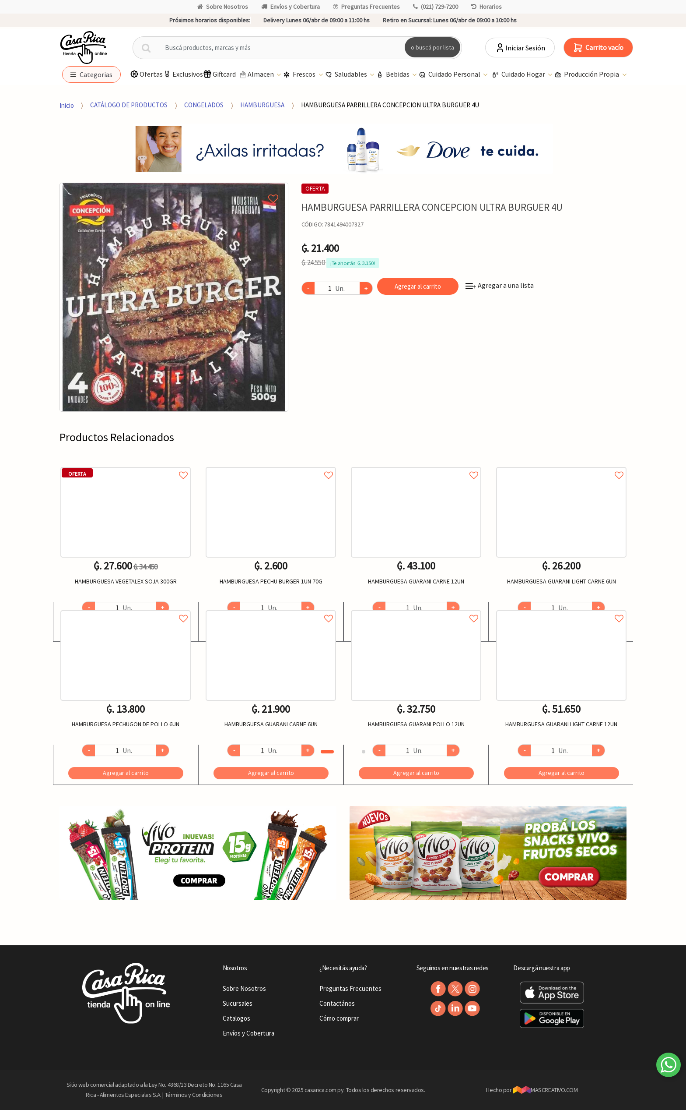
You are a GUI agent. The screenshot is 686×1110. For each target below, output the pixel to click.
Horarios (486, 7)
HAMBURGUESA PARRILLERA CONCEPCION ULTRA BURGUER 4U (390, 105)
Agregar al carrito (418, 286)
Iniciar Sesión (520, 47)
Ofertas (146, 74)
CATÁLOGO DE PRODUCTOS (129, 105)
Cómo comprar (339, 1018)
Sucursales (237, 1003)
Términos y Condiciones (194, 1095)
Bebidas (393, 74)
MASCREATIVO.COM (545, 1090)
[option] (174, 297)
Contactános (337, 1003)
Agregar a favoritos (125, 465)
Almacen (256, 74)
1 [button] (327, 752)
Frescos (300, 74)
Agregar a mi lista (173, 188)
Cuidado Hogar (519, 74)
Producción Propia (587, 74)
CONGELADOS (204, 105)
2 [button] (363, 752)
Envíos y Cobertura (290, 7)
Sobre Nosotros (222, 7)
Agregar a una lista (500, 285)
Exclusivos (183, 74)
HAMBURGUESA (262, 105)
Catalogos (236, 1018)
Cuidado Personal (450, 74)
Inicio (67, 105)
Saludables (346, 74)
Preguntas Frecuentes (366, 7)
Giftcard (219, 74)
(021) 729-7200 (435, 7)
